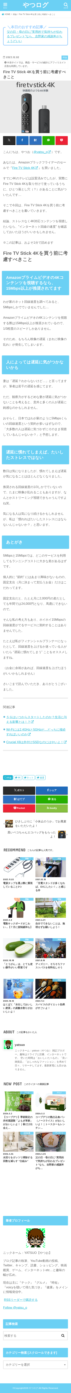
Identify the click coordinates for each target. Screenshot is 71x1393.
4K (19, 777)
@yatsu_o (40, 152)
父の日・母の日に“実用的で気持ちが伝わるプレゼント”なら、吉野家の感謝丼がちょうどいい (34, 36)
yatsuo (20, 1044)
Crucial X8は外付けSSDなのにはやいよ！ (34, 742)
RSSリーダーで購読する (21, 1299)
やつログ (35, 5)
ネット (30, 777)
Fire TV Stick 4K (23, 167)
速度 (42, 777)
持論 (9, 777)
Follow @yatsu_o (15, 1307)
